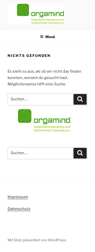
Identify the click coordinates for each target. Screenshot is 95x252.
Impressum (18, 197)
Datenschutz (19, 209)
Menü (47, 37)
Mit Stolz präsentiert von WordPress (37, 240)
